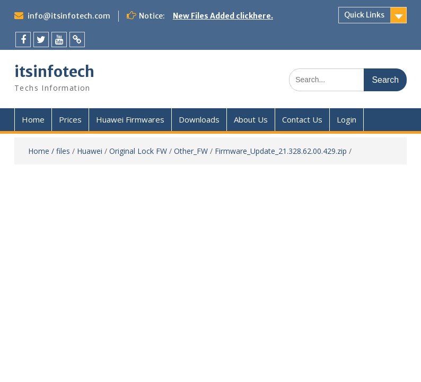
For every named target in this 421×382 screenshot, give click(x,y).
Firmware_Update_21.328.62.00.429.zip (281, 151)
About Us (251, 119)
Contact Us (302, 119)
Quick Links (364, 15)
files (63, 151)
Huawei (89, 151)
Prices (70, 119)
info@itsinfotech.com (69, 16)
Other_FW (191, 151)
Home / (42, 151)
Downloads (199, 119)
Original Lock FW (138, 151)
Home (33, 119)
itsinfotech (54, 71)
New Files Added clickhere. (223, 16)
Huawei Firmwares (130, 119)
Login (346, 119)
